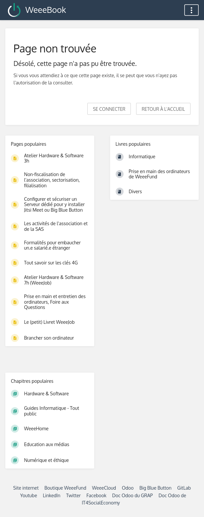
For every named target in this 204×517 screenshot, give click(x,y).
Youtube (28, 495)
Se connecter (109, 109)
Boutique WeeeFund (65, 488)
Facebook (96, 495)
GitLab (184, 488)
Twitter (73, 495)
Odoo (128, 488)
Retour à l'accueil (163, 109)
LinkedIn (51, 495)
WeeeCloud (104, 488)
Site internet (26, 488)
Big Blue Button (155, 488)
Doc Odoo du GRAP (132, 495)
